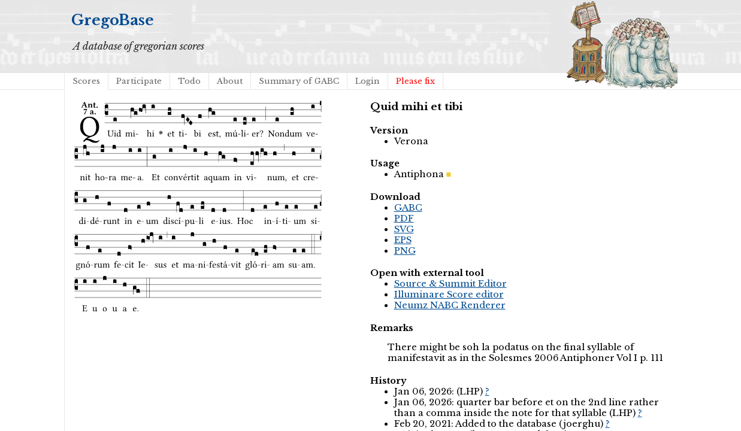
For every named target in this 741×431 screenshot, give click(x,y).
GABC (408, 207)
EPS (403, 240)
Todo (189, 81)
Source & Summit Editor (450, 283)
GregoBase (112, 20)
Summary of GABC (299, 81)
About (230, 81)
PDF (404, 218)
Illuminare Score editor (449, 294)
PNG (405, 250)
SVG (404, 229)
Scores (86, 81)
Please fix (415, 81)
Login (367, 81)
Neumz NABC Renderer (450, 305)
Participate (139, 81)
